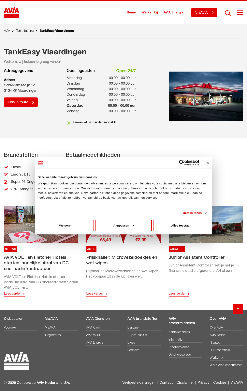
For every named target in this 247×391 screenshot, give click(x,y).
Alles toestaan (181, 225)
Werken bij (150, 12)
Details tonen (192, 212)
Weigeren (65, 225)
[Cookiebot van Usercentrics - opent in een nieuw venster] (182, 163)
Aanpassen (123, 225)
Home (131, 12)
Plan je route (18, 102)
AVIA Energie (173, 12)
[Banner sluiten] (208, 162)
